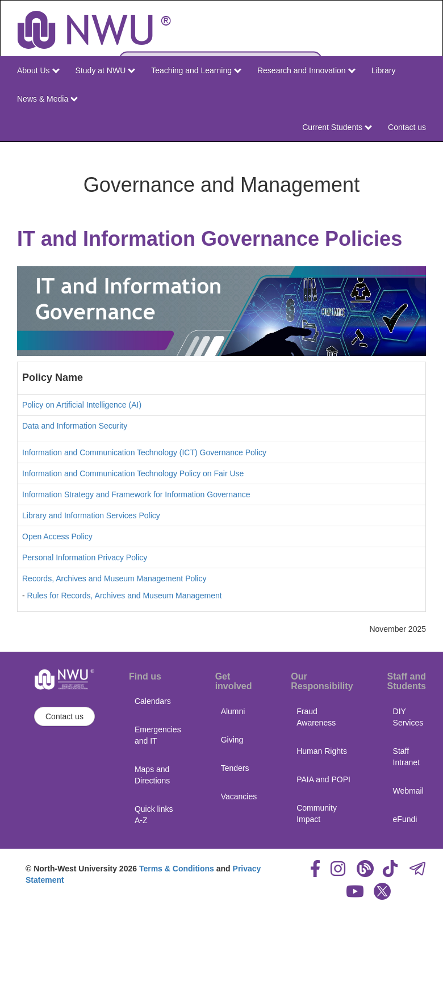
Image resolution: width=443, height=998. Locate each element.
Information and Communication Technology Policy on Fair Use (133, 473)
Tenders (235, 768)
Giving (232, 739)
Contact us (407, 127)
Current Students (337, 127)
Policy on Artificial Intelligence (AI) (81, 404)
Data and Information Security (74, 425)
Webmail (408, 790)
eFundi (405, 819)
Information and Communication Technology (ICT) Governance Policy (144, 452)
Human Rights (321, 751)
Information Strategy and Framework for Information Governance (136, 494)
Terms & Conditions (176, 868)
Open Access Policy (57, 536)
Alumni (233, 711)
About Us (38, 70)
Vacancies (239, 796)
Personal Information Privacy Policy (84, 557)
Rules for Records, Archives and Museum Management (124, 595)
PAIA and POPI (323, 779)
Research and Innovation (306, 70)
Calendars (153, 701)
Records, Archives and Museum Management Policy (114, 578)
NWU (418, 152)
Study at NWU (106, 70)
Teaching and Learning (196, 70)
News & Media (47, 98)
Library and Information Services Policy (91, 515)
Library (383, 70)
